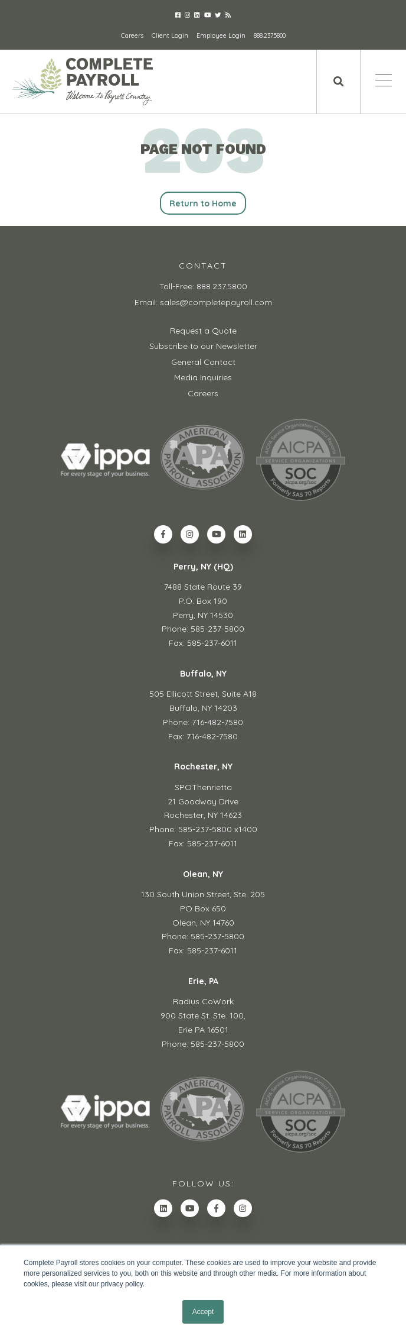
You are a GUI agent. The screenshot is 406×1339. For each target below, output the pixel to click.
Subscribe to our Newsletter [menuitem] (203, 346)
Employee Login (221, 35)
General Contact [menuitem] (203, 362)
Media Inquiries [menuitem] (203, 377)
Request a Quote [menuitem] (203, 330)
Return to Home (203, 203)
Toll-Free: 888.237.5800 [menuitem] (203, 286)
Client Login (170, 35)
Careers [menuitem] (203, 393)
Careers (132, 35)
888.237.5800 (270, 35)
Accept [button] (203, 1312)
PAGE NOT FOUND (203, 149)
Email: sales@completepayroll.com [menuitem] (203, 302)
